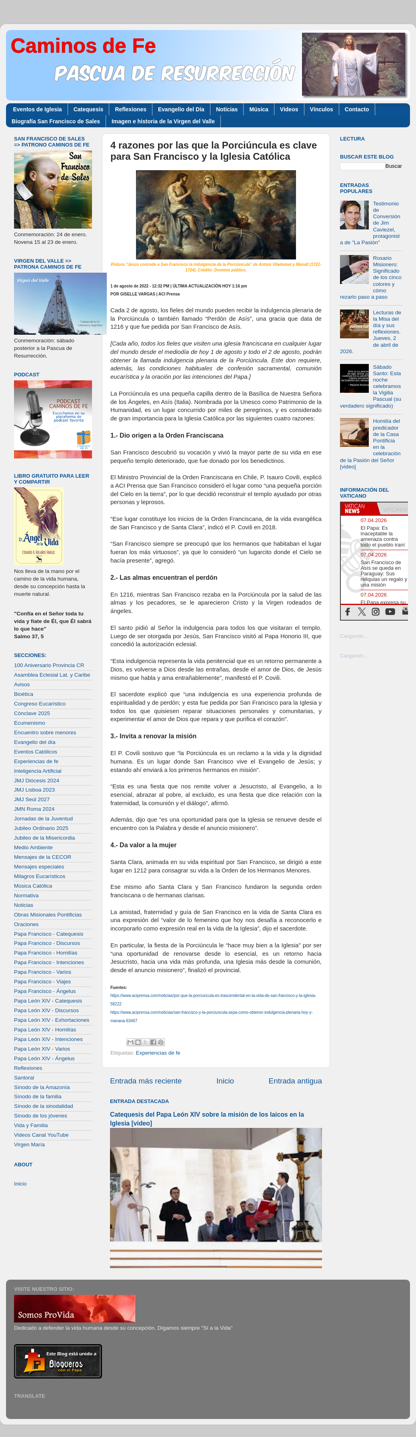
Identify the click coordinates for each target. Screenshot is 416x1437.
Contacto (357, 109)
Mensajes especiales (39, 867)
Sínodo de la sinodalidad (43, 1106)
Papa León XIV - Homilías (45, 1030)
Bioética (23, 694)
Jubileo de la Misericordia (44, 838)
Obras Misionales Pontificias (48, 915)
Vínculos (321, 109)
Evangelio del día (35, 742)
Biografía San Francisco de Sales (56, 121)
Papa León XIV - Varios (42, 1049)
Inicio (225, 1081)
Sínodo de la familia (38, 1096)
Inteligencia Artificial (38, 771)
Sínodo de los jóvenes (40, 1116)
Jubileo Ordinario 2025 (41, 828)
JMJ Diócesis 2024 (36, 781)
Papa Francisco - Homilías (45, 953)
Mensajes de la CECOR (42, 857)
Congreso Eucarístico (40, 704)
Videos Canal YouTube (41, 1135)
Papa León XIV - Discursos (46, 1010)
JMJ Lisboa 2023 (34, 790)
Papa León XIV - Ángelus (44, 1058)
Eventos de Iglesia (37, 109)
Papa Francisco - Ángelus (45, 991)
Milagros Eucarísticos (39, 876)
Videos (289, 109)
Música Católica (33, 886)
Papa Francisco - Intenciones (49, 962)
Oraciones (26, 924)
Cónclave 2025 (32, 713)
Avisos (22, 684)
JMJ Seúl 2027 (32, 799)
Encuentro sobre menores (45, 733)
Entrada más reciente (146, 1081)
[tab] (359, 508)
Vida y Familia (31, 1125)
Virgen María (29, 1145)
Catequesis (89, 109)
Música (258, 109)
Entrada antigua (295, 1081)
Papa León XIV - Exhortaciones (51, 1020)
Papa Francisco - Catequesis (48, 934)
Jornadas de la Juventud (43, 819)
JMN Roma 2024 (34, 809)
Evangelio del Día (181, 109)
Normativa (26, 895)
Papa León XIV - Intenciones (48, 1039)
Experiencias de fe (158, 1053)
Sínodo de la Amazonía (42, 1087)
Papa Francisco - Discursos (47, 943)
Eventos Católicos (35, 752)
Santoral (24, 1078)
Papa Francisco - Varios (42, 972)
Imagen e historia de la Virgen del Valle (163, 121)
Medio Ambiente (33, 847)
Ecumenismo (29, 723)
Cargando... (354, 636)
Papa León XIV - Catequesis (48, 1001)
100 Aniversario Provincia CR (49, 665)
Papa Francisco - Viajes (42, 982)
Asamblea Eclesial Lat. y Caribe (52, 675)
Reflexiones (130, 109)
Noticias (227, 109)
